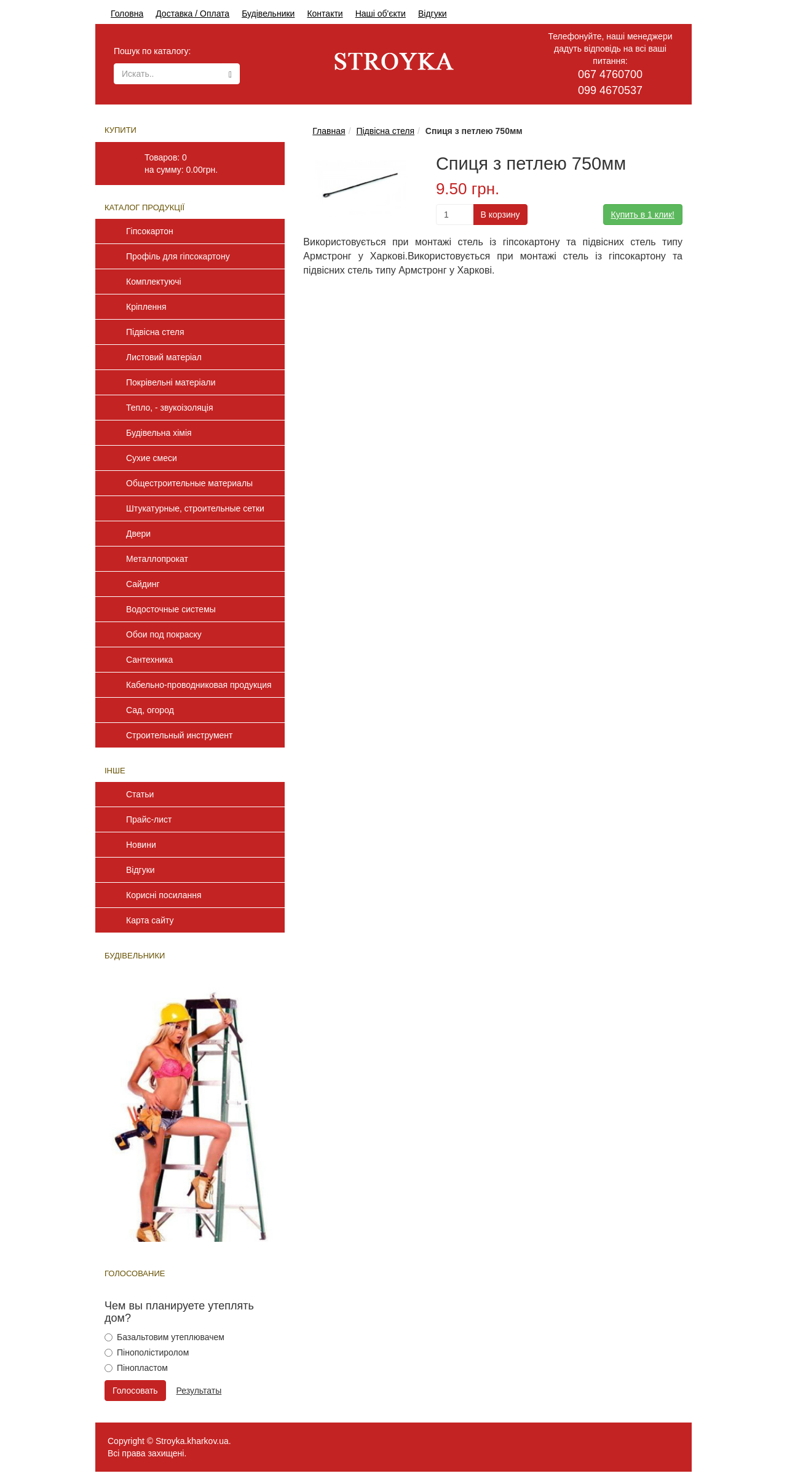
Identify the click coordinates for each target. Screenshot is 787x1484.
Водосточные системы (171, 609)
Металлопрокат (157, 559)
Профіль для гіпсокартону (178, 256)
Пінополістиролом (147, 1352)
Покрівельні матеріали (170, 382)
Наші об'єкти (380, 13)
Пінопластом (136, 1368)
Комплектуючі (153, 281)
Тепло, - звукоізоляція (169, 407)
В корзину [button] (500, 214)
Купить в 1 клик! (642, 214)
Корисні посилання (163, 895)
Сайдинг (143, 584)
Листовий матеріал (164, 357)
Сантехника (149, 660)
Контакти (324, 13)
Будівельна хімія (159, 433)
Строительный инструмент (179, 735)
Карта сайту (150, 920)
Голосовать (135, 1390)
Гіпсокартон (149, 231)
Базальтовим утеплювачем (164, 1337)
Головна (127, 13)
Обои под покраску (164, 634)
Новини (141, 845)
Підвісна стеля (155, 332)
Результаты (199, 1390)
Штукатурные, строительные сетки (195, 508)
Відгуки (432, 13)
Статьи (140, 794)
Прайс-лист (149, 819)
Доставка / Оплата (192, 13)
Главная (328, 131)
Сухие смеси (151, 458)
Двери (138, 534)
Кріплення (146, 307)
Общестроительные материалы (189, 483)
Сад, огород (150, 710)
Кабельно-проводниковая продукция (199, 685)
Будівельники (268, 13)
